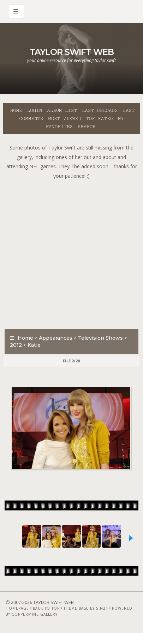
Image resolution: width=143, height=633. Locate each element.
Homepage (17, 608)
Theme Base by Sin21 (86, 608)
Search (87, 127)
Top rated (99, 118)
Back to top (46, 608)
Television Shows (100, 338)
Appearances (55, 338)
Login (34, 110)
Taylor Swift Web (72, 52)
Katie (34, 345)
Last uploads (100, 110)
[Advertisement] (71, 252)
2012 (16, 345)
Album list (62, 110)
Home (16, 110)
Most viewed (64, 118)
